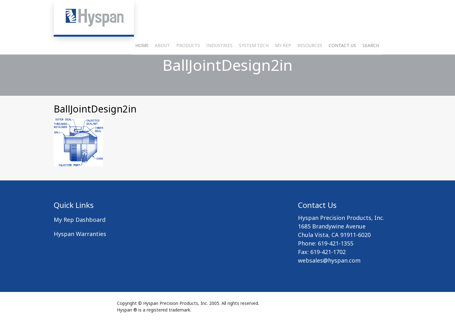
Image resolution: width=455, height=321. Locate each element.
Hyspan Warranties (80, 234)
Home (142, 62)
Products (188, 62)
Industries (219, 62)
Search (370, 62)
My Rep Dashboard (80, 219)
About (162, 62)
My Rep (283, 62)
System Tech (254, 62)
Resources (309, 62)
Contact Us (342, 62)
